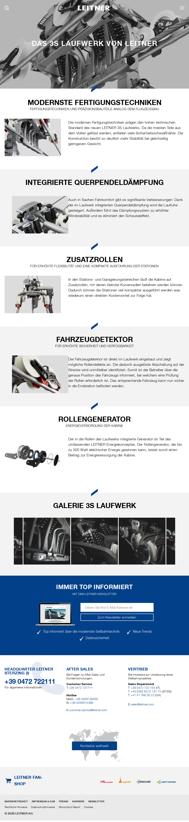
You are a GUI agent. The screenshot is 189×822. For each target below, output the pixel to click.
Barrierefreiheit (16, 801)
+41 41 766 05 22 (142, 695)
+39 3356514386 (81, 702)
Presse (63, 801)
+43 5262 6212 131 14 (146, 691)
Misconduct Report (69, 807)
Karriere (78, 801)
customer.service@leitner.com (88, 710)
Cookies (88, 807)
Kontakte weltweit (94, 746)
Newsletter (96, 801)
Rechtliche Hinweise (16, 807)
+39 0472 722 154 (143, 687)
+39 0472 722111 (30, 681)
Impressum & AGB (43, 801)
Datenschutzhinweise (43, 807)
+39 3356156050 (86, 699)
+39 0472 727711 (81, 687)
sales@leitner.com (142, 704)
